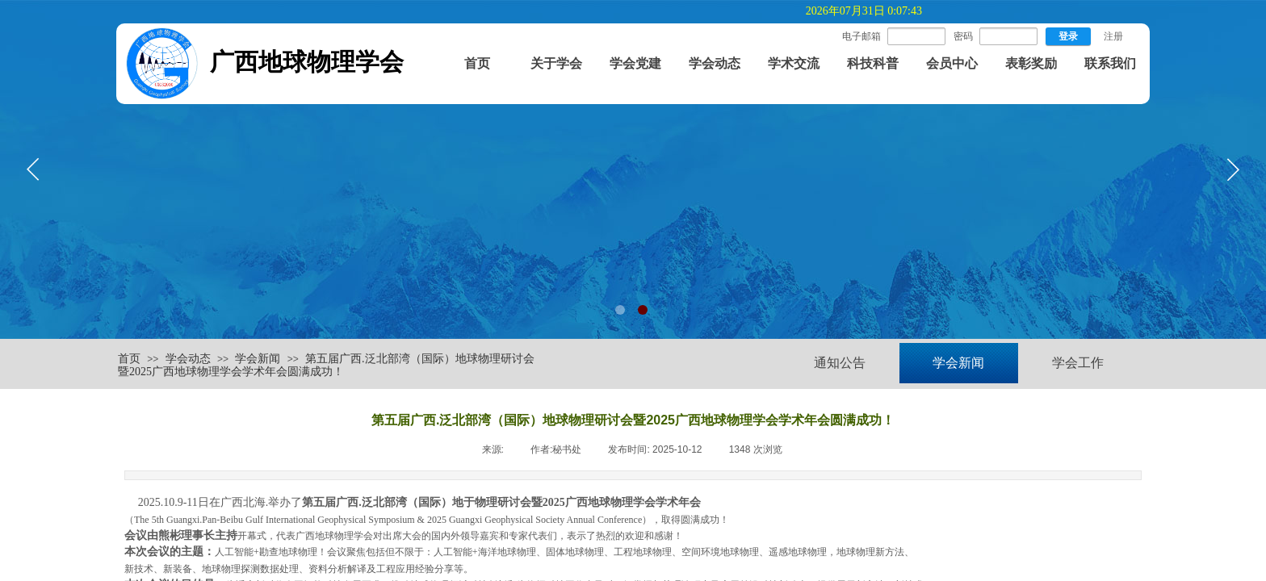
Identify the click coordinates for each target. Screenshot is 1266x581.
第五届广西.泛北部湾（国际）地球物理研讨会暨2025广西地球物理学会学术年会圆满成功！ (326, 365)
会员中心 (952, 63)
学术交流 (794, 63)
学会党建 (635, 63)
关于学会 (556, 63)
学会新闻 (257, 359)
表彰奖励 (1031, 63)
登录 (1068, 36)
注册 (1113, 36)
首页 (477, 63)
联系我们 (1110, 63)
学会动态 (714, 63)
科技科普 (873, 63)
